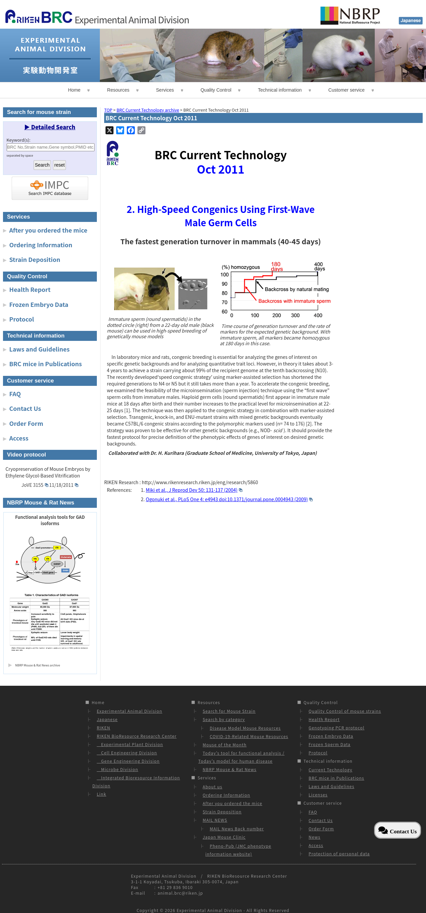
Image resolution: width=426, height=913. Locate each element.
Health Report (30, 289)
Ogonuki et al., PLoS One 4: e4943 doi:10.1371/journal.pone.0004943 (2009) (229, 499)
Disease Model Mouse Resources (245, 728)
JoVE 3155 (34, 484)
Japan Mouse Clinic (224, 837)
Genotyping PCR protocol (336, 727)
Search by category (224, 719)
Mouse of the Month (225, 744)
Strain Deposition (34, 259)
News (314, 837)
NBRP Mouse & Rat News (230, 769)
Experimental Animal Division (129, 711)
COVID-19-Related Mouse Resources (249, 736)
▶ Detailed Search (50, 127)
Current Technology (330, 769)
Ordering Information (41, 244)
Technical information (280, 90)
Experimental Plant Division (130, 744)
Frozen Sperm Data (329, 744)
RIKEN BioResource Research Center (137, 736)
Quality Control (215, 90)
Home (74, 90)
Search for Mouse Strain (229, 711)
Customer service (346, 90)
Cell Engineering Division (127, 752)
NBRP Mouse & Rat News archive (37, 665)
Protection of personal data (339, 853)
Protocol (21, 319)
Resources (118, 90)
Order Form (26, 423)
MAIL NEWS (215, 820)
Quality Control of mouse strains (345, 711)
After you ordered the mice (48, 230)
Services (165, 90)
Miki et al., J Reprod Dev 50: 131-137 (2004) (194, 489)
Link (101, 794)
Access (19, 438)
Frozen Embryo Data (39, 304)
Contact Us (25, 408)
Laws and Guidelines (39, 349)
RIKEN (103, 727)
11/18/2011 (63, 484)
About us (212, 786)
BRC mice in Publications (45, 363)
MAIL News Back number (237, 828)
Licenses (318, 794)
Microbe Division (117, 769)
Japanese (107, 719)
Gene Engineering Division (128, 761)
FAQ (15, 393)
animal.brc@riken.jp (180, 893)
